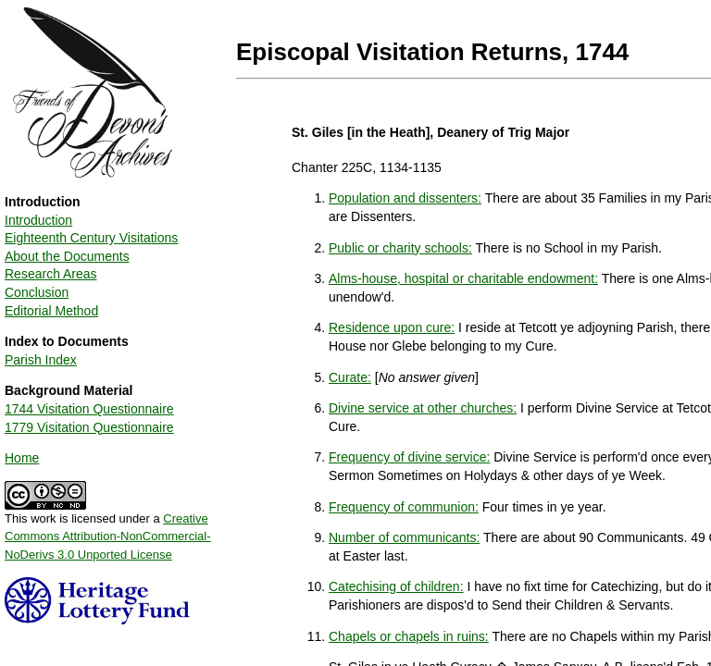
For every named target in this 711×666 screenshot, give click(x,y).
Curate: (350, 377)
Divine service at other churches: (423, 408)
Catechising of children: (396, 586)
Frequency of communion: (404, 507)
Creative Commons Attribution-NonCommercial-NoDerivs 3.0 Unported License (108, 536)
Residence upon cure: (392, 327)
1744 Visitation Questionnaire (89, 408)
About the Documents (67, 256)
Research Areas (51, 273)
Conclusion (37, 292)
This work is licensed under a (108, 530)
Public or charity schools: (400, 247)
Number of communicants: (404, 537)
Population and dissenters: (405, 198)
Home (22, 457)
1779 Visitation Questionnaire (89, 427)
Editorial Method (51, 310)
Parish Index (41, 359)
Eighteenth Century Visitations (91, 237)
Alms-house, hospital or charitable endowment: (463, 278)
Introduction (38, 220)
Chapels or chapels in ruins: (409, 636)
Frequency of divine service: (409, 457)
